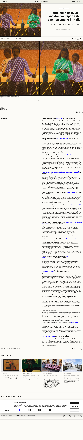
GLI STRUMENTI (60, 406)
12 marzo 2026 (9, 384)
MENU (4, 1)
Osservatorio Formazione (62, 416)
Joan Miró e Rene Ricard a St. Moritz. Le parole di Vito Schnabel (11, 377)
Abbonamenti (72, 1)
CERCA (80, 1)
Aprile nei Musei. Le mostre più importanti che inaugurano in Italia (64, 17)
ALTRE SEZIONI (46, 406)
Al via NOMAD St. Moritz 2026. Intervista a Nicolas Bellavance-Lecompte (72, 377)
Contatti (75, 413)
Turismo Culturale (26, 416)
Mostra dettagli (56, 437)
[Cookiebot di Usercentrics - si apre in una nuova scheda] (6, 438)
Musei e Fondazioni (26, 413)
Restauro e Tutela (26, 411)
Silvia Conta (5, 384)
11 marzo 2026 (30, 384)
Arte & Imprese (36, 414)
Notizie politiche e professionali (46, 412)
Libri (44, 408)
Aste (35, 412)
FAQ (74, 416)
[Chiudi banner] (81, 428)
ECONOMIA (36, 406)
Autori (58, 412)
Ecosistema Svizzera (49, 373)
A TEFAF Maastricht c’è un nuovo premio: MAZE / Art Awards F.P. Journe (31, 377)
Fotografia (69, 29)
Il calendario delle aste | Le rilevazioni (63, 410)
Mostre (61, 8)
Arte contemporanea (64, 29)
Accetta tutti (71, 429)
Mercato (35, 415)
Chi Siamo (76, 406)
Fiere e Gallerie (68, 373)
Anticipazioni (66, 8)
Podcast (59, 413)
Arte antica (58, 29)
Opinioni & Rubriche (47, 409)
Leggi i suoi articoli (4, 119)
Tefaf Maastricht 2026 (28, 373)
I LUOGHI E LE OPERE (26, 407)
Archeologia (26, 409)
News (3, 373)
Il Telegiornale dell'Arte (77, 410)
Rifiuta (71, 436)
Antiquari (36, 410)
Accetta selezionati (71, 433)
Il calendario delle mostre (62, 408)
